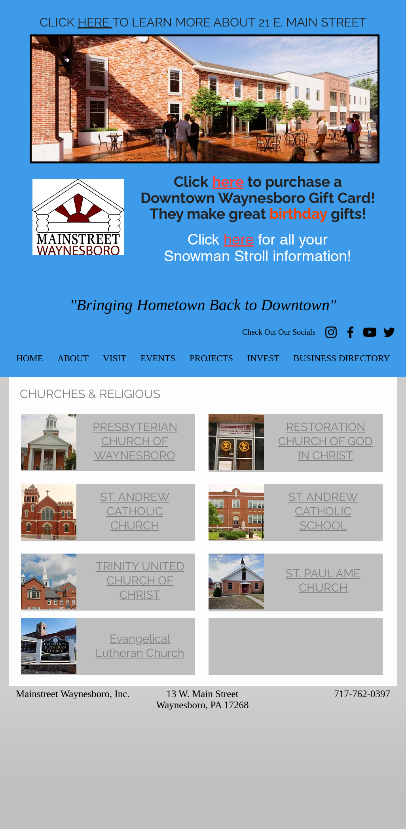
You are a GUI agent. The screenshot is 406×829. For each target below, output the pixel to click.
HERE (95, 22)
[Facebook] (350, 332)
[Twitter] (389, 332)
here (239, 239)
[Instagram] (331, 332)
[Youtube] (370, 332)
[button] (73, 358)
